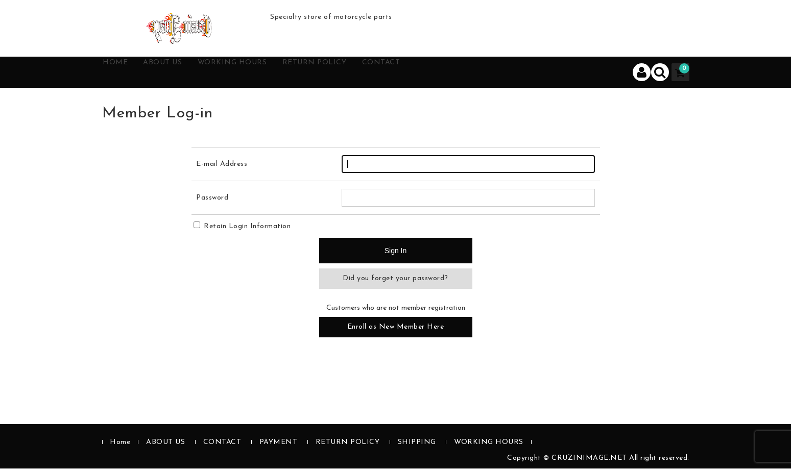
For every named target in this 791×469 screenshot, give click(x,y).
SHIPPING (417, 443)
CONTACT (443, 72)
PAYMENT (278, 443)
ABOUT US (183, 72)
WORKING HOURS (266, 72)
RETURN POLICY (364, 72)
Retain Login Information (242, 227)
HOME (126, 72)
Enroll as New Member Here (395, 327)
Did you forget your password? (395, 279)
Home (120, 443)
